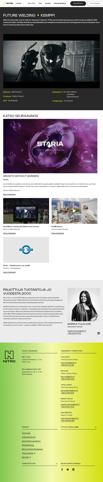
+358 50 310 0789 (67, 365)
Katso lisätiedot (9, 194)
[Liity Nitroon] (78, 3)
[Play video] (51, 61)
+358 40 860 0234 (67, 379)
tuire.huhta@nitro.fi (68, 363)
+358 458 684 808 (67, 421)
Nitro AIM (26, 457)
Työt (40, 3)
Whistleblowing (28, 445)
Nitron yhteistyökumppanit (32, 449)
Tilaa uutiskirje (28, 453)
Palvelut (19, 3)
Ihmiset (48, 3)
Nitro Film (31, 3)
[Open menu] (23, 3)
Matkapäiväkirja (60, 3)
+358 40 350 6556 (67, 393)
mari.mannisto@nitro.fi (70, 418)
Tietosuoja (26, 433)
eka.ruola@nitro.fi (68, 377)
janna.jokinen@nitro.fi (69, 390)
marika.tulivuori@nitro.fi (77, 331)
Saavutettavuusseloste (31, 441)
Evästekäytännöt (29, 437)
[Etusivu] (8, 3)
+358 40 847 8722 (74, 333)
